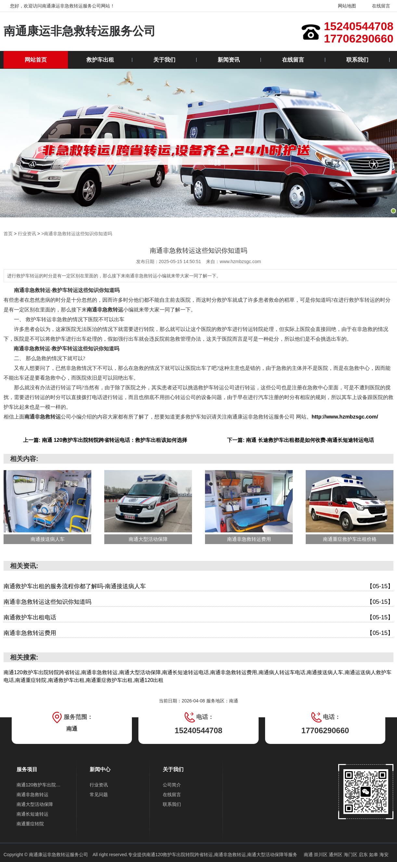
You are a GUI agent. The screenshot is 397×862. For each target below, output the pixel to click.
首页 (8, 233)
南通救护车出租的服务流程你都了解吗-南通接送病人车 (198, 586)
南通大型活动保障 (35, 804)
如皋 (374, 854)
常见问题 (99, 794)
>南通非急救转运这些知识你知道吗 (76, 233)
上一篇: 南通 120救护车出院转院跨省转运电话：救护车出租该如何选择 (105, 440)
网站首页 (36, 60)
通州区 (336, 854)
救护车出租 (100, 60)
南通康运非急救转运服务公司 (82, 31)
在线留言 (377, 5)
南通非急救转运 (32, 794)
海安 (384, 854)
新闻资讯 (229, 60)
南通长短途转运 (32, 814)
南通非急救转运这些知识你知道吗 (198, 602)
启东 (364, 854)
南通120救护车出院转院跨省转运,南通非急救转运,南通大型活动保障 (215, 854)
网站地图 (343, 5)
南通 (309, 854)
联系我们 (357, 60)
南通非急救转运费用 (198, 633)
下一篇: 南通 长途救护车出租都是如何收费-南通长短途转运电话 (300, 440)
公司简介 (172, 784)
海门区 (351, 854)
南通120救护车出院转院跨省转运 (40, 784)
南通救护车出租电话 (198, 617)
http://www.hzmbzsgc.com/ (345, 416)
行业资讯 (27, 233)
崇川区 (321, 854)
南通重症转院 (30, 823)
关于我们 (164, 60)
